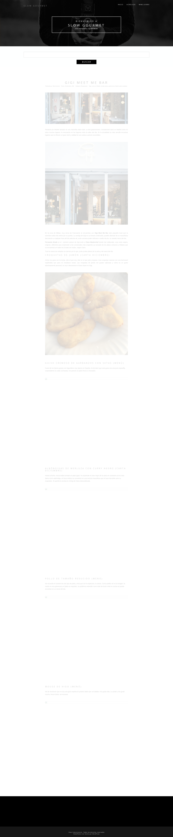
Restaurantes (83, 28)
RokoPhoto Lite (78, 834)
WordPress (96, 834)
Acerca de (131, 5)
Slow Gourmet (86, 25)
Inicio (120, 5)
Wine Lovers (144, 5)
